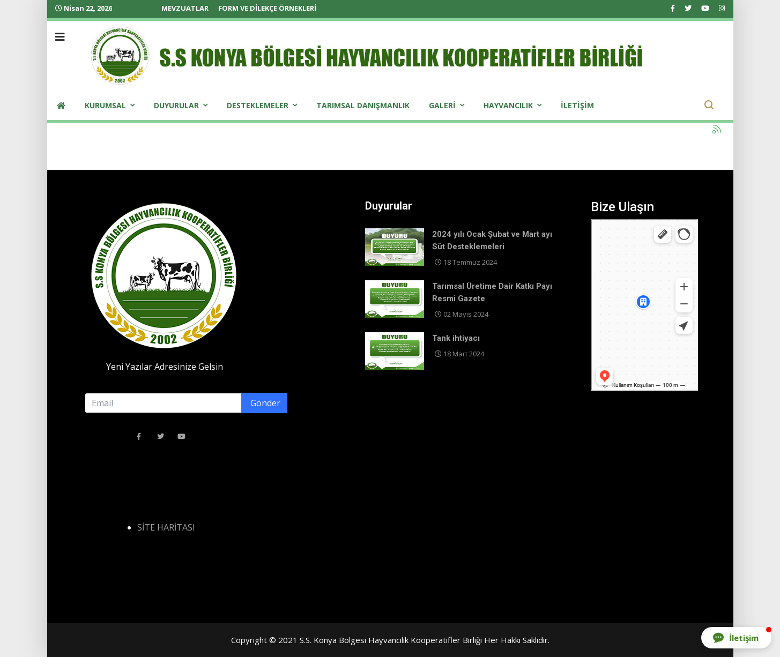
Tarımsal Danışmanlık (363, 105)
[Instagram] (722, 8)
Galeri (442, 105)
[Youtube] (705, 8)
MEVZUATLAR (185, 8)
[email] (186, 403)
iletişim (577, 105)
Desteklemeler (257, 105)
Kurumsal (105, 105)
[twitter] (688, 8)
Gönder (264, 403)
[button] (736, 637)
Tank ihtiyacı (456, 338)
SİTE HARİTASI (166, 527)
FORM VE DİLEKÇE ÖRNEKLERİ (267, 8)
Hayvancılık (508, 105)
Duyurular (176, 105)
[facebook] (673, 8)
